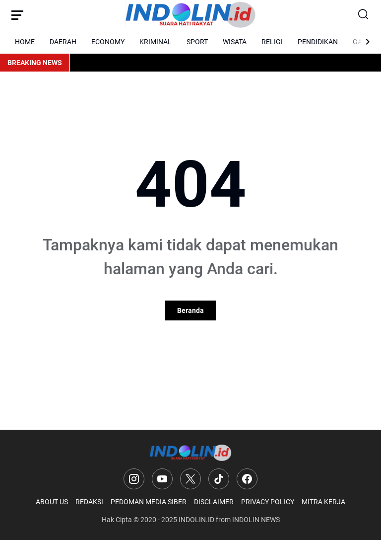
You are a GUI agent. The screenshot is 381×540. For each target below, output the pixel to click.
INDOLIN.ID (196, 520)
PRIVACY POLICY (267, 502)
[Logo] (190, 453)
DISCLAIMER (214, 502)
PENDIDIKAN (318, 42)
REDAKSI (89, 502)
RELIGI (272, 42)
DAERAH (63, 42)
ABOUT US (52, 502)
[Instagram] (134, 478)
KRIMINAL (155, 42)
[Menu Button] (17, 15)
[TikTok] (218, 478)
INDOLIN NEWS (256, 520)
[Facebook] (247, 478)
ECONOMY (108, 42)
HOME (25, 42)
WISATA (235, 42)
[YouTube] (162, 478)
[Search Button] (364, 15)
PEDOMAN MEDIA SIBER (149, 502)
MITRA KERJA (323, 502)
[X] (190, 478)
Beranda (190, 310)
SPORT (197, 42)
